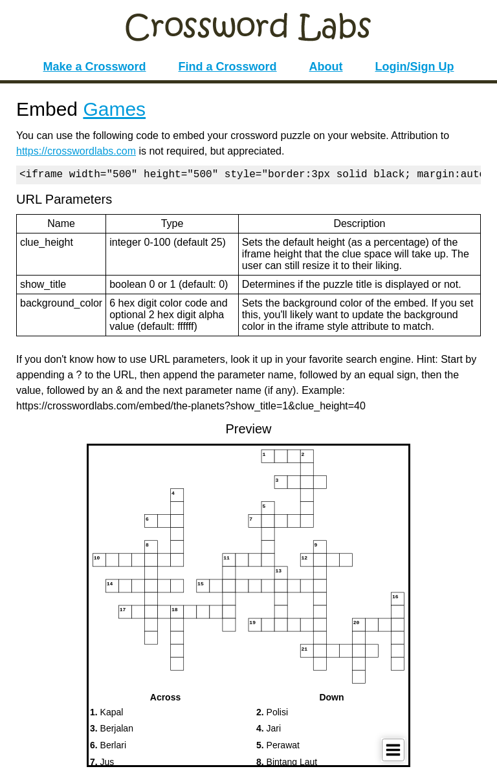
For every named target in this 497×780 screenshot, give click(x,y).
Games (114, 109)
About (326, 66)
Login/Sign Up (414, 66)
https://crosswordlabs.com (76, 151)
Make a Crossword (94, 66)
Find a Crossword (228, 66)
